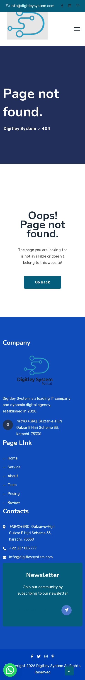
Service (14, 467)
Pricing (14, 493)
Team (12, 485)
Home (12, 458)
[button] (10, 670)
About (13, 476)
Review (14, 502)
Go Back (42, 282)
